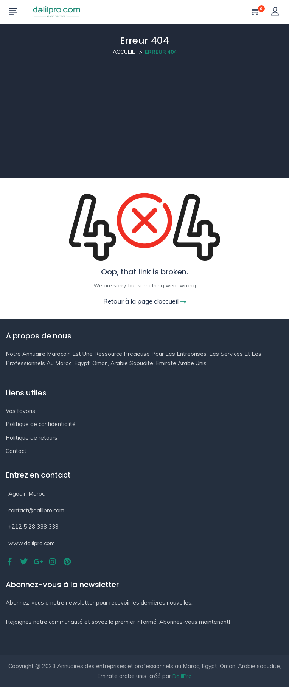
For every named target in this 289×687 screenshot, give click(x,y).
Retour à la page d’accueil (144, 301)
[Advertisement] (144, 125)
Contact (16, 450)
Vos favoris (20, 410)
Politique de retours (31, 437)
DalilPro (182, 676)
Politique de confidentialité (41, 424)
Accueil (124, 51)
